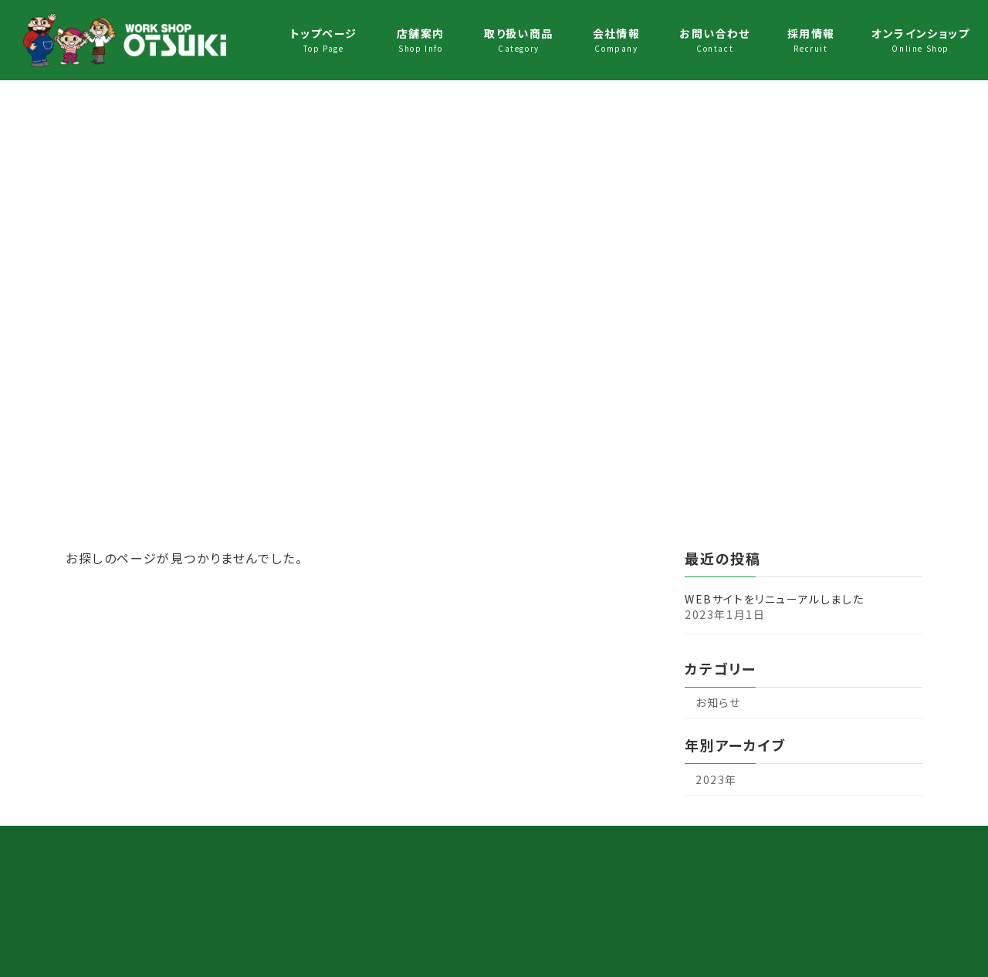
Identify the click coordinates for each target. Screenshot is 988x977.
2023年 (716, 779)
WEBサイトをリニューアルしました (774, 599)
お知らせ (717, 702)
